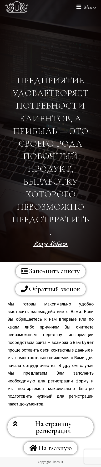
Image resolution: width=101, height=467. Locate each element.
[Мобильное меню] (86, 7)
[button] (51, 271)
